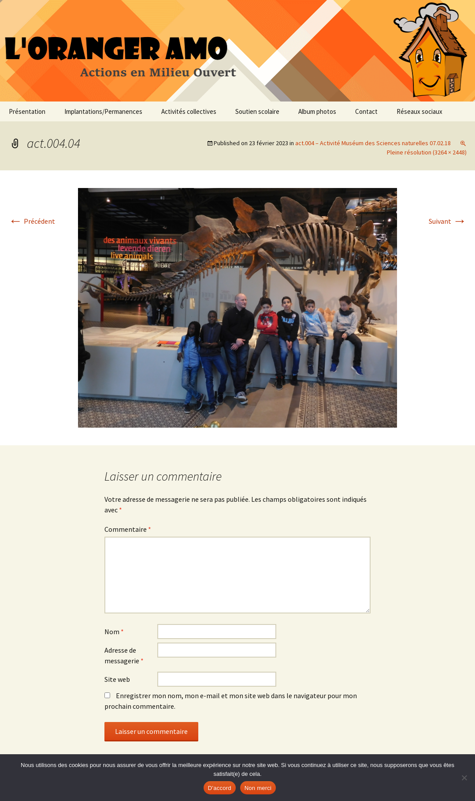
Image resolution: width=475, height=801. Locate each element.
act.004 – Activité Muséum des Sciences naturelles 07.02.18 (373, 143)
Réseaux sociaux (419, 111)
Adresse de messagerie (124, 655)
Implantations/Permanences (103, 111)
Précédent (31, 221)
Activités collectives (188, 111)
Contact (366, 111)
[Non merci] (464, 777)
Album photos (317, 111)
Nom (114, 631)
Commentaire (127, 529)
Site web (117, 679)
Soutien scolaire (257, 111)
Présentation (27, 111)
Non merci (258, 788)
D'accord (219, 788)
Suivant (448, 221)
